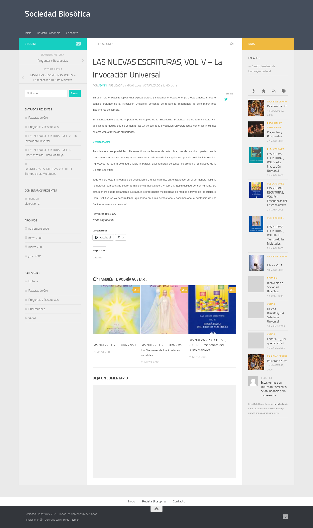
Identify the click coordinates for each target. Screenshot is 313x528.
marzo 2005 (35, 247)
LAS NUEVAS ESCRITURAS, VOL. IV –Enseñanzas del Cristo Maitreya (207, 345)
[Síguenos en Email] (78, 43)
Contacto (72, 33)
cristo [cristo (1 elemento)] (270, 404)
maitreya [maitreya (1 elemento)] (280, 408)
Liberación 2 (32, 203)
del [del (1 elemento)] (278, 404)
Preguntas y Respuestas (43, 127)
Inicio (28, 33)
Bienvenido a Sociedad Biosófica (275, 287)
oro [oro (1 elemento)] (257, 413)
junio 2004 (34, 256)
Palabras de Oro (38, 117)
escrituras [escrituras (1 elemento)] (265, 408)
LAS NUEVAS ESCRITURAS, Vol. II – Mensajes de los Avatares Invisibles (159, 350)
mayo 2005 (35, 238)
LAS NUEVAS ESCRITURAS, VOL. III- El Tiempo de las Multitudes (48, 171)
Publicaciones (104, 44)
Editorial (33, 281)
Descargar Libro (101, 141)
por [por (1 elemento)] (270, 413)
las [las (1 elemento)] (273, 408)
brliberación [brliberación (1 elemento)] (261, 404)
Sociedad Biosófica (57, 14)
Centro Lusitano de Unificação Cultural (261, 69)
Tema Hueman (71, 519)
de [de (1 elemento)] (275, 404)
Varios (32, 318)
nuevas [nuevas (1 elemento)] (251, 413)
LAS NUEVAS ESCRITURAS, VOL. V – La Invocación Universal (275, 162)
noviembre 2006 (38, 228)
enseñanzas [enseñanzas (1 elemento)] (254, 408)
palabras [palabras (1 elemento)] (264, 413)
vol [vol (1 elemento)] (277, 413)
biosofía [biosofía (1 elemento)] (252, 404)
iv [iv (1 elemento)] (271, 408)
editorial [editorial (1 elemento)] (284, 404)
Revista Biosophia (48, 33)
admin (102, 85)
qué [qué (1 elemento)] (274, 413)
